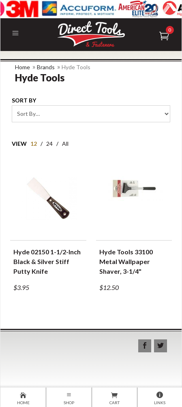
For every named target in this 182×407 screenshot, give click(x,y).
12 (33, 143)
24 (49, 143)
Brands (46, 67)
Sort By (24, 100)
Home (22, 67)
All (65, 143)
